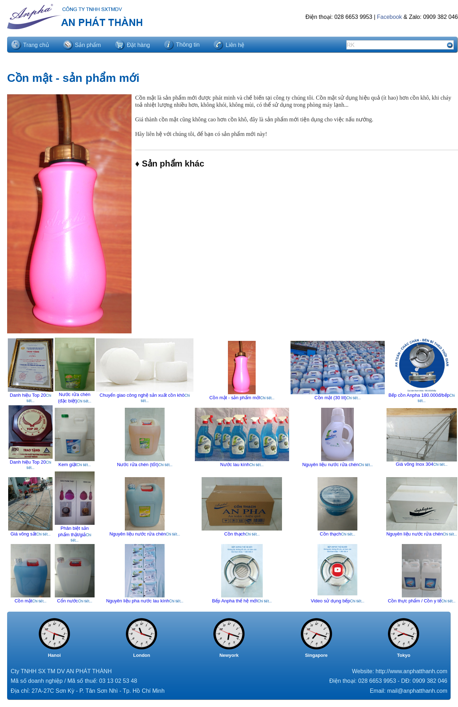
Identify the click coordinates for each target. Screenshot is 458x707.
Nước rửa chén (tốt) (137, 464)
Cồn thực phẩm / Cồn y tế (414, 600)
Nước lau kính (234, 464)
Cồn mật (23, 600)
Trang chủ (36, 45)
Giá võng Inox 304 (414, 464)
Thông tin (188, 45)
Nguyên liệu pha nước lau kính (137, 600)
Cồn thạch (234, 534)
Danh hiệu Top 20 (28, 395)
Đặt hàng (138, 45)
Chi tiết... (84, 401)
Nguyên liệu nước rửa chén (330, 464)
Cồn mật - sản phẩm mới (234, 397)
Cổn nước (67, 600)
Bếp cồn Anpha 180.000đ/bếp (418, 395)
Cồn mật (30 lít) (330, 397)
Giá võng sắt (23, 534)
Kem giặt (67, 464)
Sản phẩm (88, 45)
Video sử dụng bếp (330, 600)
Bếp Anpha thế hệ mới (234, 600)
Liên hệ (234, 45)
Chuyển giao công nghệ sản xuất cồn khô (142, 395)
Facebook (389, 17)
